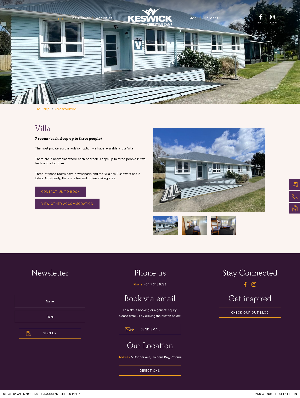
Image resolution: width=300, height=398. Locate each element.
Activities (104, 18)
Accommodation (66, 109)
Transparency (262, 394)
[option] (209, 170)
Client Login (288, 394)
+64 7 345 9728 (155, 284)
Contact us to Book (60, 191)
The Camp (79, 18)
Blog (192, 18)
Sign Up (50, 333)
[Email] (50, 317)
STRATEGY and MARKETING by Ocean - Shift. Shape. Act (43, 394)
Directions (150, 370)
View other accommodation (67, 203)
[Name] (50, 301)
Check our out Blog (250, 312)
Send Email (142, 329)
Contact (211, 18)
